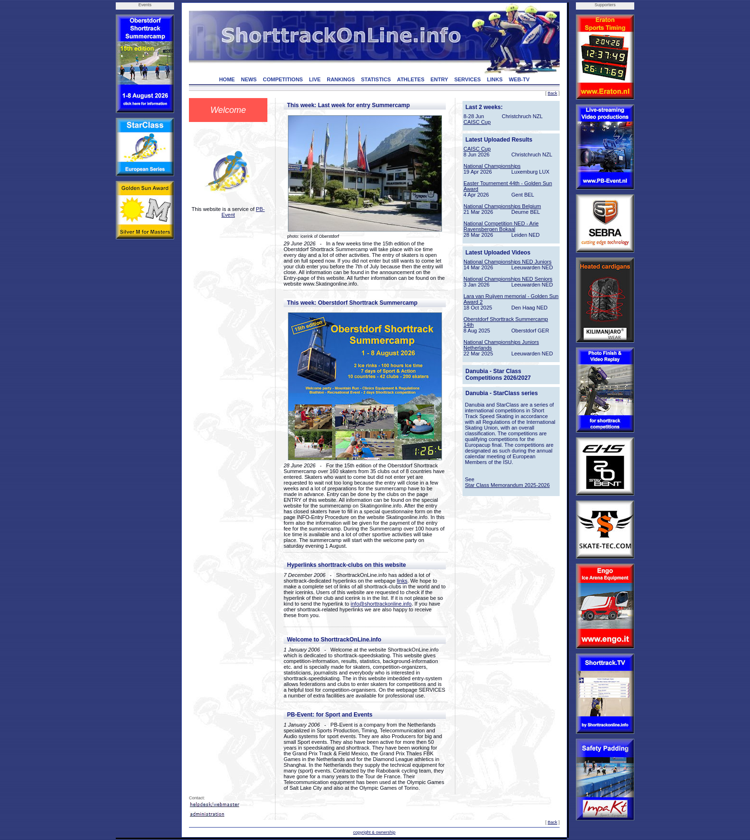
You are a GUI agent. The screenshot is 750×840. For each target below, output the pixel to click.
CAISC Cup (477, 122)
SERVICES (467, 79)
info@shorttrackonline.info (381, 604)
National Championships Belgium (502, 206)
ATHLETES (410, 79)
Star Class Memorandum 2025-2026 (507, 485)
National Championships (491, 166)
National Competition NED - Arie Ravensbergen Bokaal (501, 226)
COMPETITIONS (283, 79)
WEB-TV (519, 79)
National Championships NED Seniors (507, 279)
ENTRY (439, 79)
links (402, 581)
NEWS (249, 79)
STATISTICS (376, 79)
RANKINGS (341, 79)
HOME (227, 79)
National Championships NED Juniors (507, 262)
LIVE (314, 79)
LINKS (495, 79)
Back (552, 93)
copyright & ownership (374, 832)
